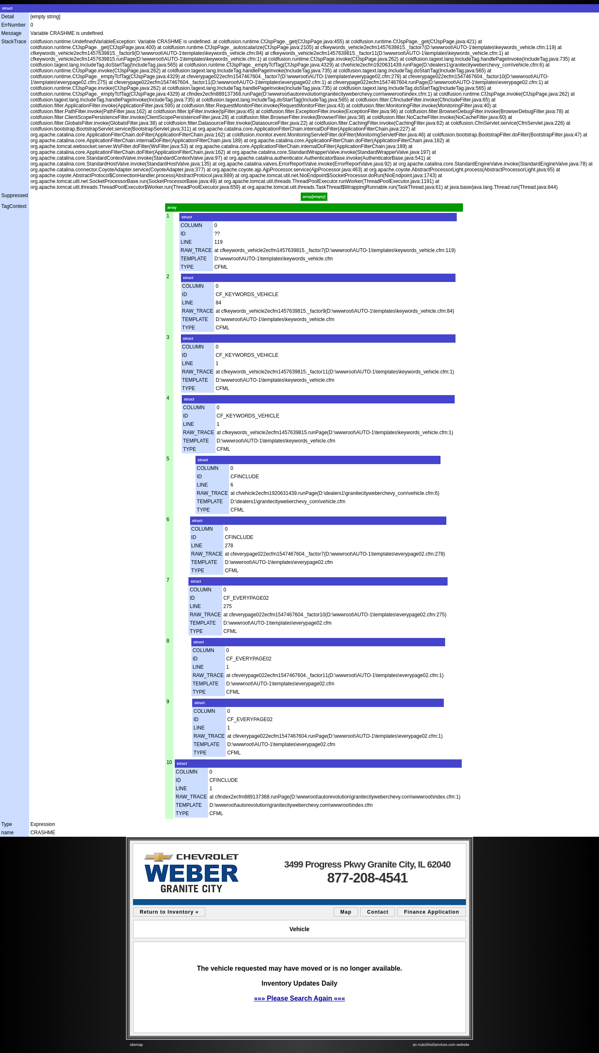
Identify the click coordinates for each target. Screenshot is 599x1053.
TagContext (14, 206)
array (171, 207)
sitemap (136, 1045)
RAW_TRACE (196, 250)
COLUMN (191, 225)
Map (345, 912)
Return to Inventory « (169, 912)
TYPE (187, 267)
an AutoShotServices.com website (441, 1045)
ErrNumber (13, 25)
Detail (7, 17)
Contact (378, 912)
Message (11, 33)
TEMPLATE (193, 259)
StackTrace (13, 41)
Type (6, 824)
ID (183, 234)
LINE (186, 242)
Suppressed (14, 195)
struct (7, 8)
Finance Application (431, 912)
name (7, 832)
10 (169, 762)
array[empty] (314, 197)
